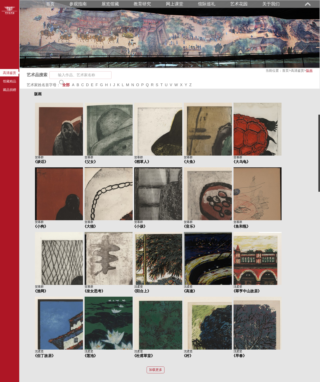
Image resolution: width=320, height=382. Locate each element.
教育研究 (142, 3)
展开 (307, 4)
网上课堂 (174, 3)
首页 (50, 3)
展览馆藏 (110, 3)
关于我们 (271, 3)
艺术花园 (239, 3)
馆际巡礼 (206, 3)
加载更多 (155, 369)
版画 (309, 70)
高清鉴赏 (297, 70)
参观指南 (78, 3)
